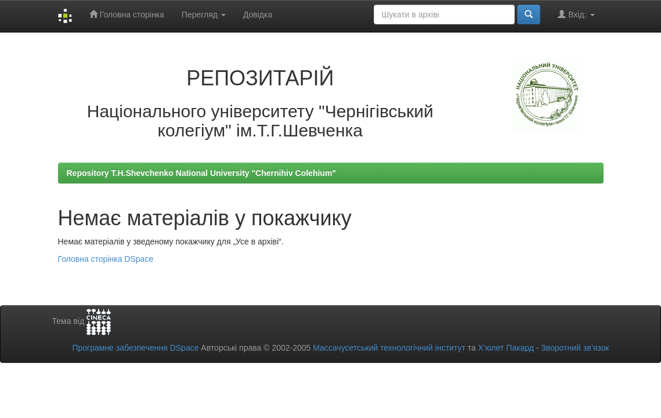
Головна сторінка (126, 14)
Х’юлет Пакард (506, 347)
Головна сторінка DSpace (106, 259)
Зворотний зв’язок (575, 347)
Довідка (257, 14)
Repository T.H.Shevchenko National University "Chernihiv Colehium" (201, 173)
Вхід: (576, 14)
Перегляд (204, 14)
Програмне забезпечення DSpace (135, 347)
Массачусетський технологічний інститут (389, 347)
